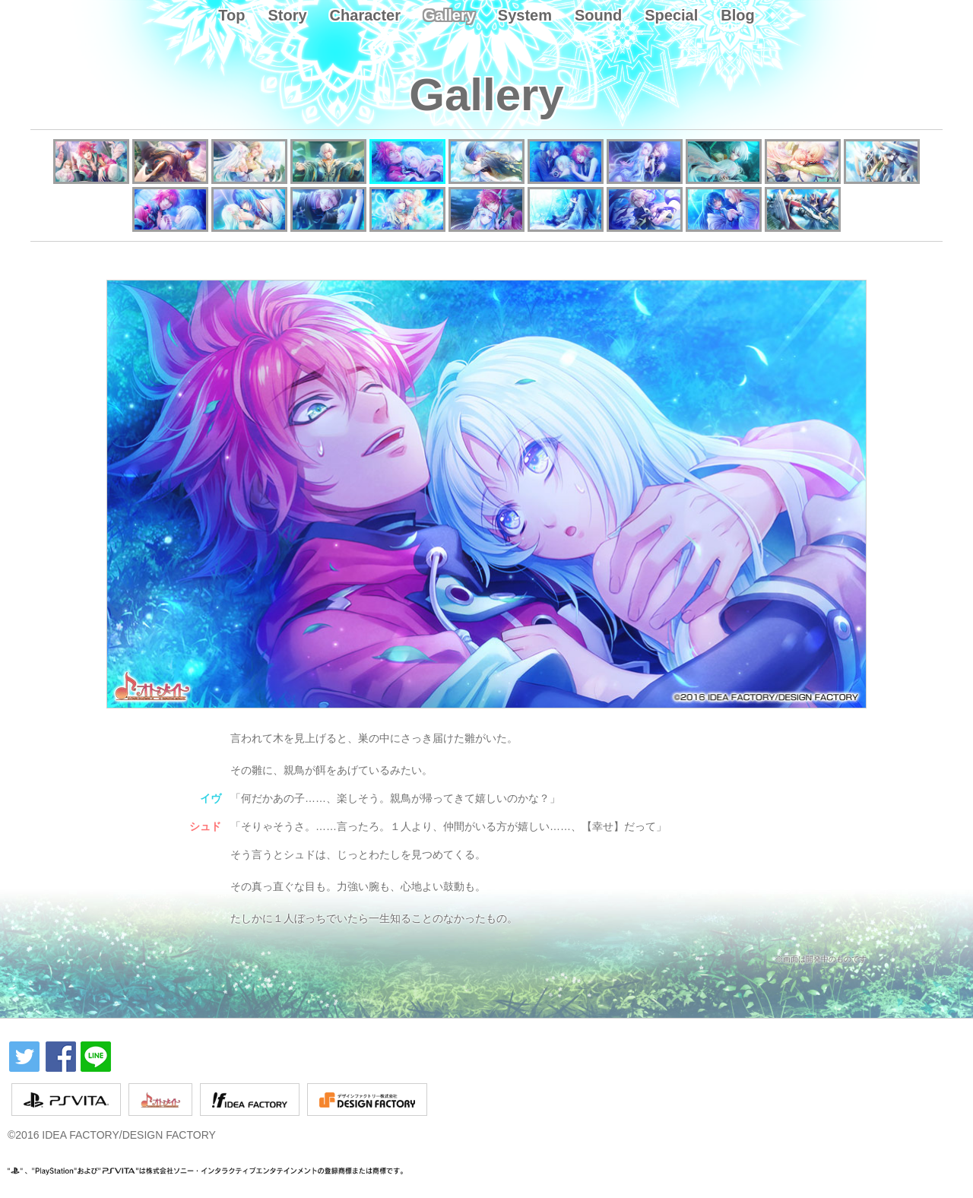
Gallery (449, 15)
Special (671, 15)
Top (231, 15)
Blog (737, 15)
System (525, 15)
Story (287, 15)
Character (365, 15)
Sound (598, 15)
